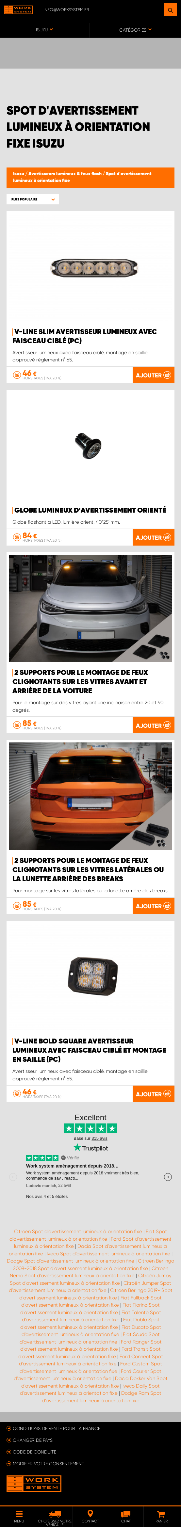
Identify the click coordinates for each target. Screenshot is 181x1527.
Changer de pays (33, 1440)
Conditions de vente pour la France (56, 1428)
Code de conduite (34, 1452)
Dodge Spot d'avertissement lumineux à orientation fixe (70, 1261)
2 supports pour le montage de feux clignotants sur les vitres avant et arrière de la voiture (80, 682)
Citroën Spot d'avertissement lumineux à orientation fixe (78, 1231)
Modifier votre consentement (48, 1463)
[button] (33, 199)
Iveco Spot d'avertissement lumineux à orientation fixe (108, 1254)
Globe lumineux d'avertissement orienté (90, 510)
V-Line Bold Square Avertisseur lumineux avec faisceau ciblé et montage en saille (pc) (89, 1050)
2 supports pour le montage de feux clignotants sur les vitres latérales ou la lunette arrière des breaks (88, 870)
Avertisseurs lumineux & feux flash (65, 174)
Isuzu (19, 174)
